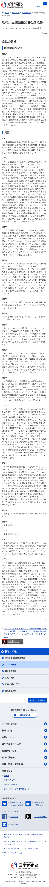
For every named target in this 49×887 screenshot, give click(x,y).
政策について (24, 737)
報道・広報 (24, 730)
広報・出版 (9, 678)
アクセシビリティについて (36, 842)
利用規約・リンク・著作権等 (13, 835)
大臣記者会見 (10, 665)
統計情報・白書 (24, 750)
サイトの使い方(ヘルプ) (13, 848)
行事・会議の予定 (12, 684)
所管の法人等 (9, 780)
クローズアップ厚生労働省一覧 (17, 789)
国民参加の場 (10, 691)
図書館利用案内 (10, 784)
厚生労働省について (24, 743)
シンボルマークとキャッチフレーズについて (13, 842)
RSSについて (33, 848)
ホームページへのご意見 (13, 854)
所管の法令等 (24, 757)
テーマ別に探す (24, 723)
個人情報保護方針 (34, 834)
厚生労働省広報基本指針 (15, 658)
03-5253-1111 (25, 877)
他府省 (6, 776)
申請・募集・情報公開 (24, 764)
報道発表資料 (10, 671)
